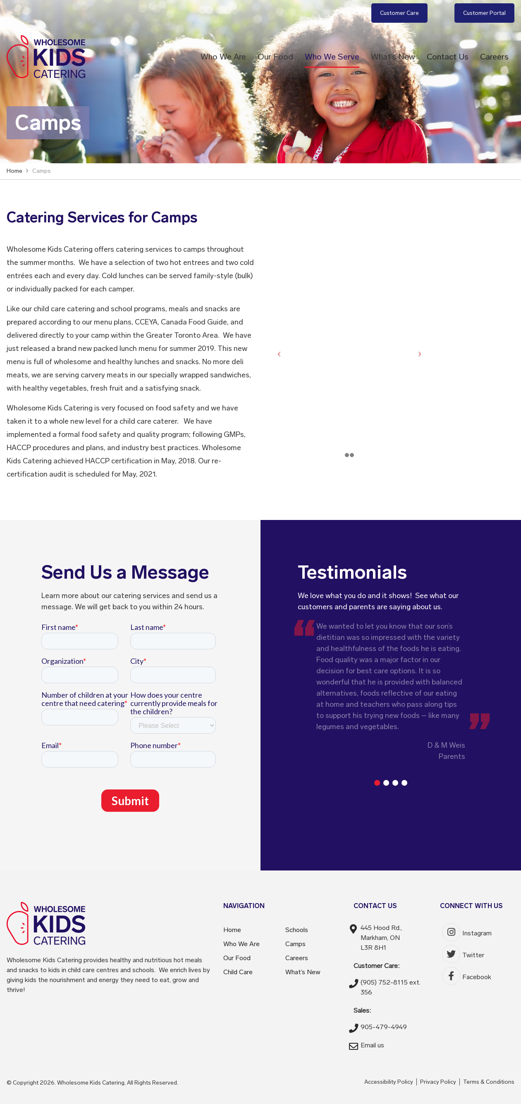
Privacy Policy (438, 1081)
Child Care (238, 972)
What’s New (393, 57)
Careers (494, 57)
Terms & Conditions (488, 1081)
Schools (296, 930)
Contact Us (447, 57)
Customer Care (399, 13)
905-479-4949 (384, 1027)
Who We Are (223, 57)
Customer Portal (484, 13)
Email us (372, 1045)
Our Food (275, 57)
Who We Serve (332, 57)
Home (232, 930)
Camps (295, 944)
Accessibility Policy (388, 1081)
